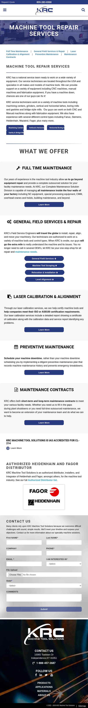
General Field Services (44, 258)
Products (44, 683)
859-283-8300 (44, 2)
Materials (44, 691)
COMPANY (11, 548)
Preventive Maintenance (47, 54)
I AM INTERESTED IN (56, 559)
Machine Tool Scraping (44, 265)
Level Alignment (45, 279)
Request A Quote (8, 2)
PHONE (50, 548)
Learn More (44, 204)
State (9, 581)
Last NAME (52, 538)
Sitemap (82, 706)
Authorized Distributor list (42, 480)
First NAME (12, 538)
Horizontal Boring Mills (56, 128)
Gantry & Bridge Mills (16, 133)
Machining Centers (16, 128)
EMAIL (10, 559)
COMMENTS (12, 592)
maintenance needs (26, 252)
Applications (44, 687)
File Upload (11, 570)
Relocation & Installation (45, 272)
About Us (44, 695)
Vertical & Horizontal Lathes (36, 128)
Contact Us (44, 651)
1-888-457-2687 (44, 663)
